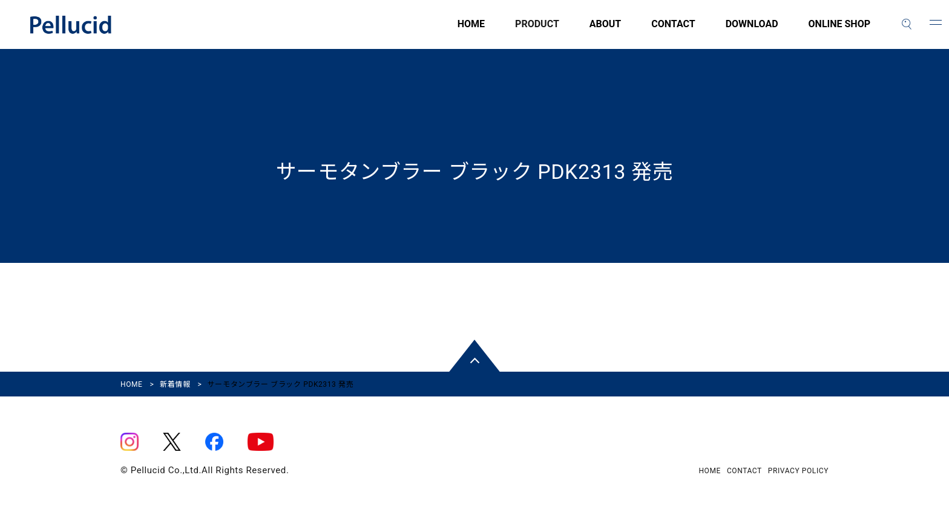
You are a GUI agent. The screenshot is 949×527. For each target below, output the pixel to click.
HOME (471, 31)
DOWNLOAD (751, 31)
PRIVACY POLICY (798, 471)
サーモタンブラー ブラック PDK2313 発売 (474, 172)
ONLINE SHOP (839, 31)
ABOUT (605, 31)
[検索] (907, 24)
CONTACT (673, 31)
